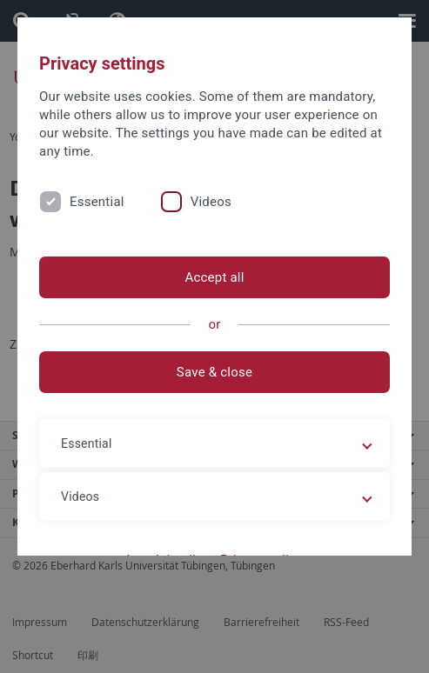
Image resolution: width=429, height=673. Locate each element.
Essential (97, 202)
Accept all (214, 277)
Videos (211, 202)
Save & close (214, 372)
